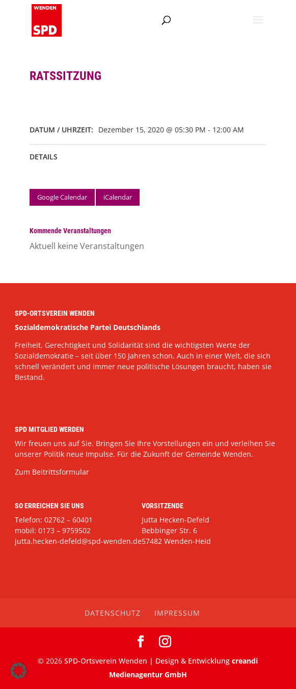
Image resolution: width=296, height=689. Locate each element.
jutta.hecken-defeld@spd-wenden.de (78, 541)
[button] (18, 670)
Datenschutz (113, 613)
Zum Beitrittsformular (52, 472)
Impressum (177, 613)
